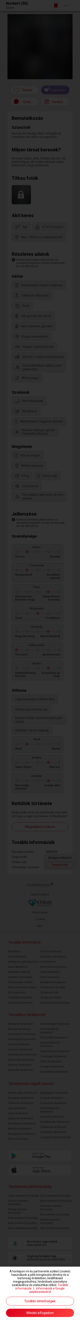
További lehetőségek (40, 1301)
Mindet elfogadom (40, 1313)
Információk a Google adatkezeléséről (47, 1290)
